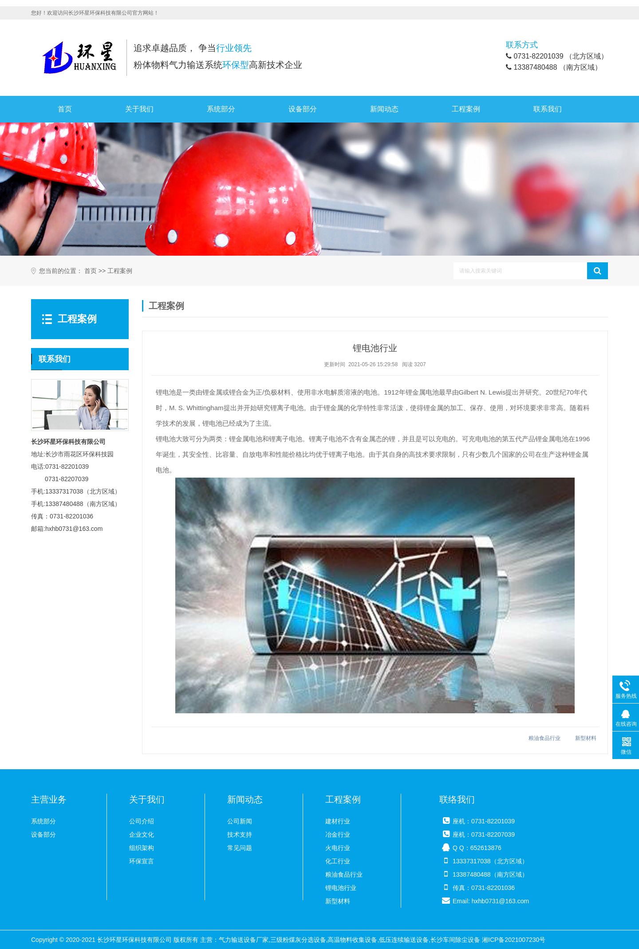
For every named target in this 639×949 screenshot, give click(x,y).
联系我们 (547, 109)
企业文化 (141, 834)
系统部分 (221, 109)
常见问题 (239, 847)
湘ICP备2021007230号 (513, 939)
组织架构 (141, 847)
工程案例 (466, 109)
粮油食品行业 (544, 738)
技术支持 (239, 834)
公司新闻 (239, 821)
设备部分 (302, 109)
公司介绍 (141, 821)
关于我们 (139, 109)
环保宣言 (141, 861)
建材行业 (337, 821)
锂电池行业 (340, 887)
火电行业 (337, 847)
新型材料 (585, 738)
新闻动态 (384, 109)
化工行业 (337, 861)
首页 (65, 109)
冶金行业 (337, 834)
